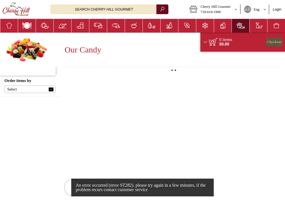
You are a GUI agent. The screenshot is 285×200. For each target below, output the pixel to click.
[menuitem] (9, 25)
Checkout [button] (274, 42)
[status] (225, 40)
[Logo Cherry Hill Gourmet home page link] (16, 9)
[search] (162, 9)
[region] (242, 42)
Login (277, 9)
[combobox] (109, 9)
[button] (213, 9)
